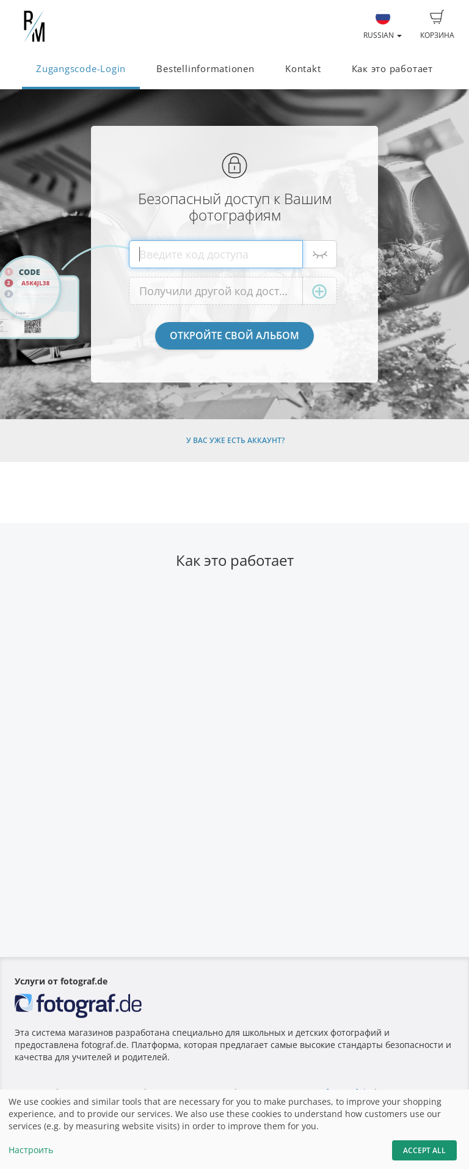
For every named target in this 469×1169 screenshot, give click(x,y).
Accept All (424, 1150)
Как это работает (392, 68)
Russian (382, 25)
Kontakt (303, 68)
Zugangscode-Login (81, 68)
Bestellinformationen (205, 68)
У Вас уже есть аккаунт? (235, 440)
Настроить (31, 1150)
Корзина (437, 25)
